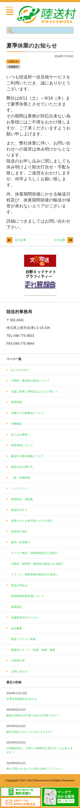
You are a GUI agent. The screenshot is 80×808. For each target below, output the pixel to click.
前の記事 (20, 240)
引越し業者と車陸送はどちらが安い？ (34, 391)
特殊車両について (22, 445)
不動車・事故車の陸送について (30, 380)
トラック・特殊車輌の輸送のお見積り (34, 574)
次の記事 (59, 240)
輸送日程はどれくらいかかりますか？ (30, 731)
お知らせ (13, 61)
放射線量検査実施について (27, 596)
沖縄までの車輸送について (27, 413)
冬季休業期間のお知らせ (21, 699)
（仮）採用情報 (20, 477)
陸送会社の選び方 (22, 466)
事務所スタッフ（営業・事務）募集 (33, 650)
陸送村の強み (19, 531)
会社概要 (16, 628)
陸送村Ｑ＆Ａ (19, 509)
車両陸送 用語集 (22, 499)
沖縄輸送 (16, 423)
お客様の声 (18, 660)
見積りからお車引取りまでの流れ (31, 520)
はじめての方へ (20, 370)
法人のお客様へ (20, 434)
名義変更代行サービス (25, 617)
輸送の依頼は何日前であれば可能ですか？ (32, 715)
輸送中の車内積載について (27, 456)
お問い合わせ (19, 671)
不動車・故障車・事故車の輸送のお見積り (37, 563)
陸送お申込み (19, 585)
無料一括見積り (20, 542)
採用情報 (16, 402)
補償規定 (16, 606)
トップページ (19, 488)
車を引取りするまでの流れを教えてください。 (35, 768)
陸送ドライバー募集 (23, 639)
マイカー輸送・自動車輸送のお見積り (34, 553)
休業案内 (13, 66)
